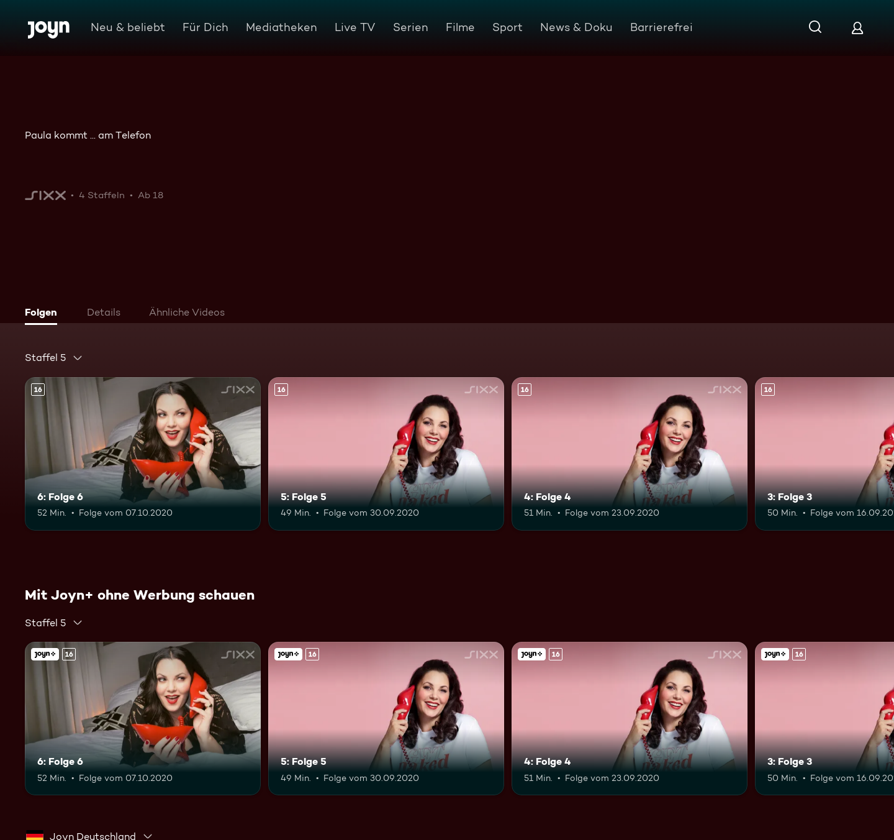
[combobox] (54, 358)
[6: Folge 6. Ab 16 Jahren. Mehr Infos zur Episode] (143, 454)
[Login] (857, 28)
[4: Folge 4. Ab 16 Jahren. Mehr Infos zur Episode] (629, 454)
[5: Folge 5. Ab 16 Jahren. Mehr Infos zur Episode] (386, 454)
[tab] (44, 314)
